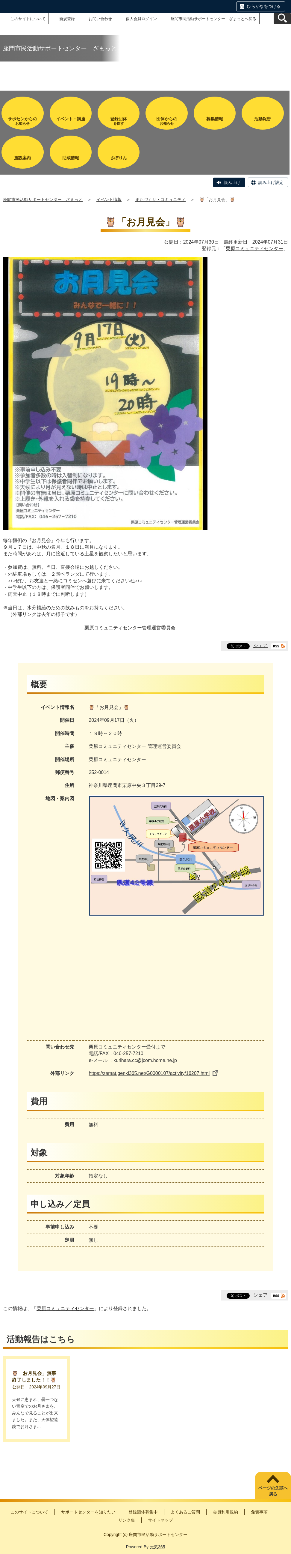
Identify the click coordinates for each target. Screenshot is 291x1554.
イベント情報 (109, 199)
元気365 (157, 1546)
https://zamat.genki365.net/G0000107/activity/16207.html (153, 1073)
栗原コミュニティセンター (254, 248)
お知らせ (22, 121)
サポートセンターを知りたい (88, 1512)
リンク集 (126, 1520)
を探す (118, 121)
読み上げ (232, 182)
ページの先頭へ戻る (273, 1491)
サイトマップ (160, 1520)
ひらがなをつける (264, 6)
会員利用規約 (225, 1512)
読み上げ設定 (271, 182)
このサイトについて (28, 18)
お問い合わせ (100, 18)
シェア (260, 645)
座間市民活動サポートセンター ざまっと (43, 199)
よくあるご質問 (185, 1512)
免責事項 (259, 1512)
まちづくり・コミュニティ (160, 199)
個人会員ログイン (141, 18)
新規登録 (67, 18)
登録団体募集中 (143, 1512)
